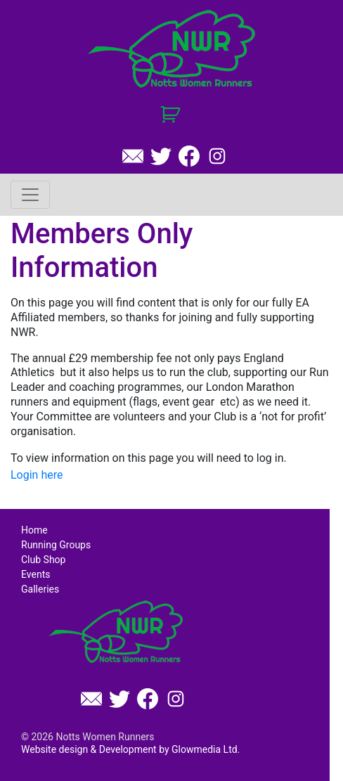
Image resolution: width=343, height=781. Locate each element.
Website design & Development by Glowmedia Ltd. (130, 749)
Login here (37, 475)
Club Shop (43, 559)
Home (34, 530)
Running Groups (56, 544)
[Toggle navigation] (30, 195)
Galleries (40, 589)
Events (35, 574)
